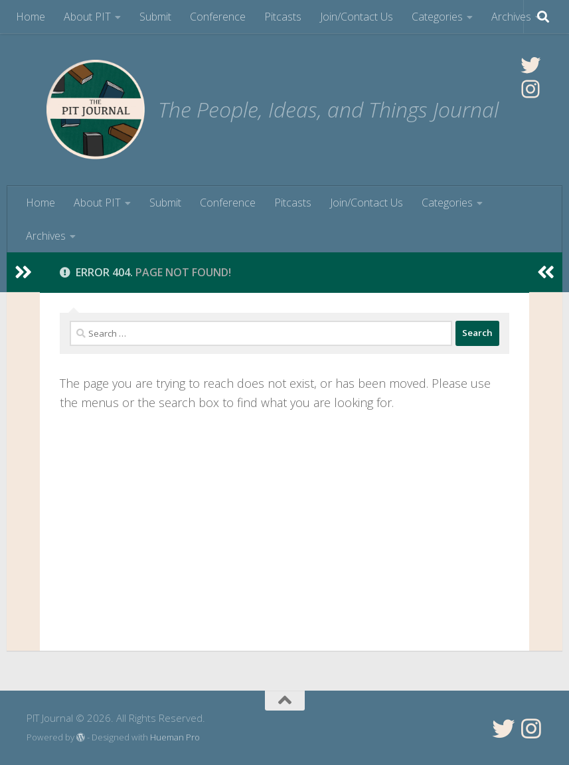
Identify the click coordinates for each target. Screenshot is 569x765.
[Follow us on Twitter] (503, 728)
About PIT (87, 16)
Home (30, 16)
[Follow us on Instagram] (531, 728)
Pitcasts (282, 16)
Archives (511, 16)
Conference (218, 16)
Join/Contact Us (356, 16)
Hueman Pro (175, 737)
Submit (155, 16)
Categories (437, 16)
